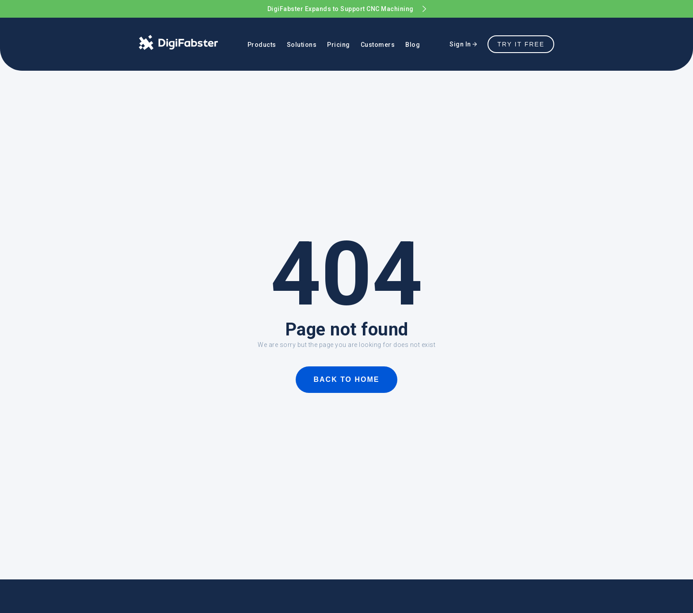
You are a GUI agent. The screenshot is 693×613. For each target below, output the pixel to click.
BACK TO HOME (346, 379)
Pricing (338, 44)
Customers (378, 44)
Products (262, 44)
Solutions (302, 44)
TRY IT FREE (520, 44)
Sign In (463, 44)
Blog (412, 44)
